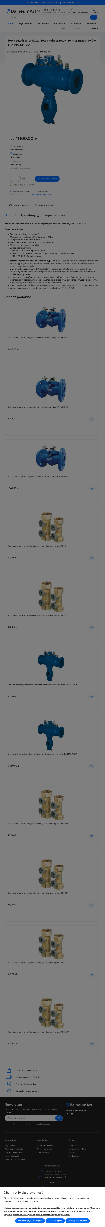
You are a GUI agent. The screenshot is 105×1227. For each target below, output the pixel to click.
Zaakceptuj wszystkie (77, 1220)
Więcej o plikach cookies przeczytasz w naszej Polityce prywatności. (37, 1214)
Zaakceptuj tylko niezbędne (30, 1220)
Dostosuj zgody (55, 1220)
